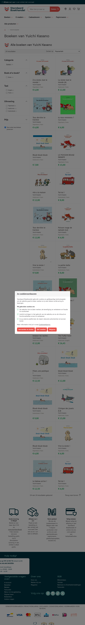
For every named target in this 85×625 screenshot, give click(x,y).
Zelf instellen (41, 329)
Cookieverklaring (44, 325)
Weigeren (52, 329)
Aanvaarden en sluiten (26, 329)
